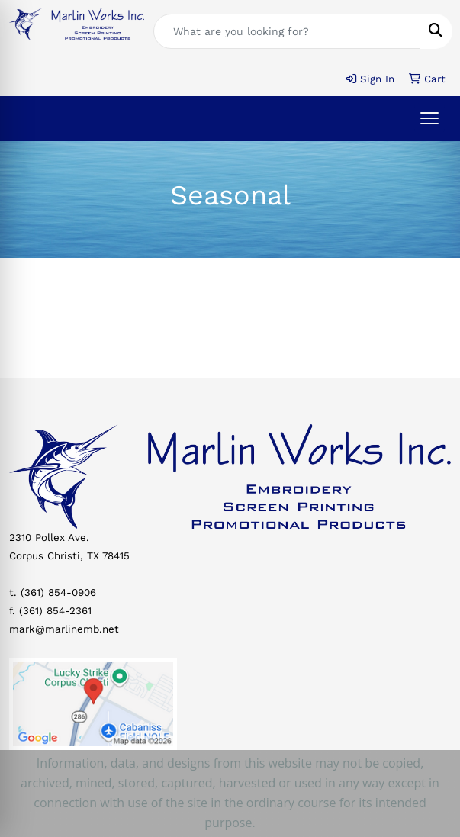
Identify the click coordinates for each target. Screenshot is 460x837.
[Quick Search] (286, 31)
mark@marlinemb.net (64, 629)
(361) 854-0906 (58, 592)
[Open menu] (429, 118)
